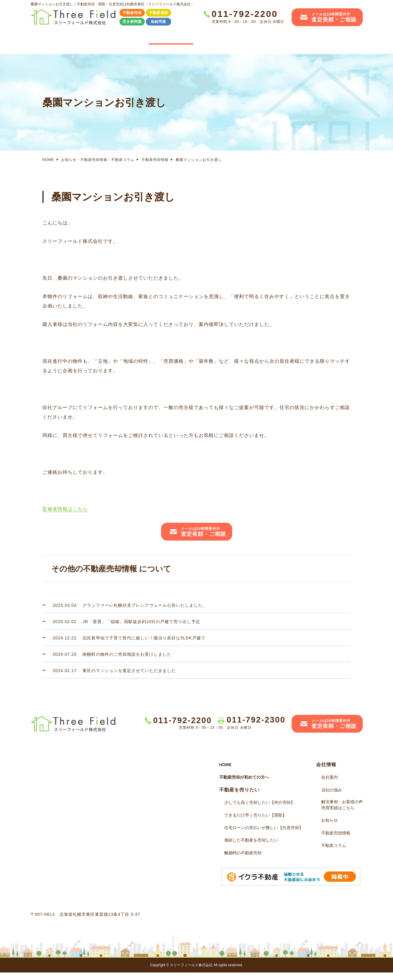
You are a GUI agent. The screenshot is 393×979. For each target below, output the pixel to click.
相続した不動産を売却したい (251, 846)
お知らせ (329, 826)
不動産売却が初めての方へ (244, 783)
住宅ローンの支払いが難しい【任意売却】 (263, 834)
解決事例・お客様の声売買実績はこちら (281, 42)
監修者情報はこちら (65, 515)
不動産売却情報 (154, 166)
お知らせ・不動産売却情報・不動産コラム (97, 166)
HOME (54, 38)
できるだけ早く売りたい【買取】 (255, 821)
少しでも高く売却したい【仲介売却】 (259, 809)
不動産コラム (333, 852)
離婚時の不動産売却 (243, 859)
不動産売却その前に (104, 38)
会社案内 (339, 38)
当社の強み (224, 38)
